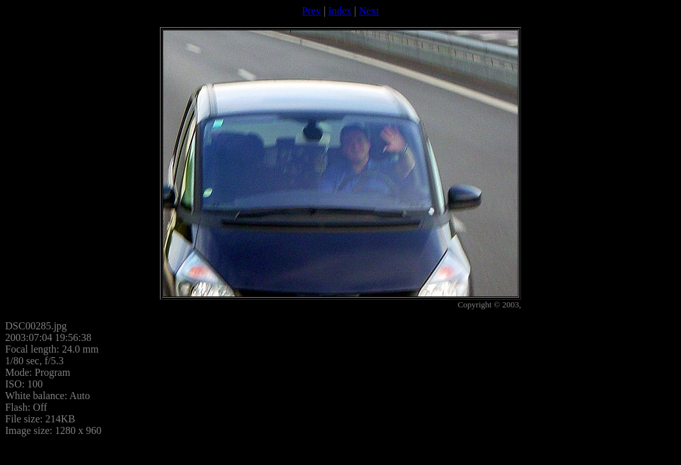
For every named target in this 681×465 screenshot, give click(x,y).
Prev (311, 10)
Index (339, 10)
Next (369, 10)
